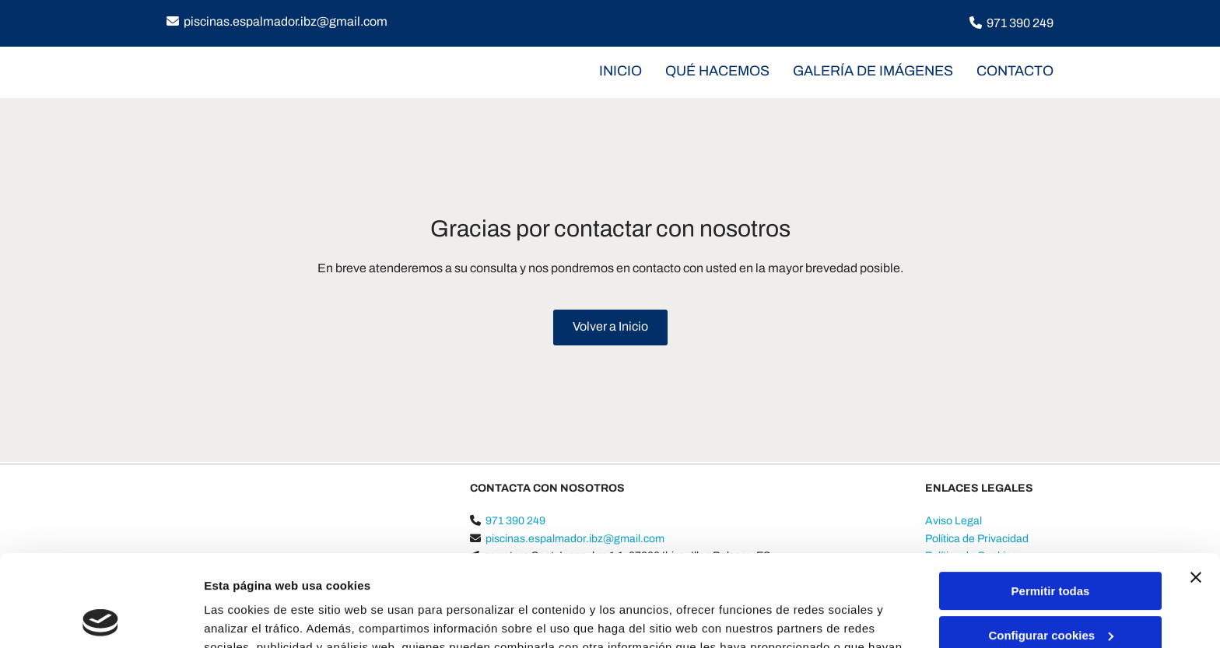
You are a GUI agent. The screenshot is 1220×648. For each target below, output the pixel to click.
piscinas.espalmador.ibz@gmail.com (285, 21)
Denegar (1050, 587)
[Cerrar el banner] (1195, 486)
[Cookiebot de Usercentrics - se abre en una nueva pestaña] (101, 617)
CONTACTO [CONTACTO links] (1014, 71)
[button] (610, 327)
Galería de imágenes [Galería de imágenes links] (873, 71)
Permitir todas (1050, 499)
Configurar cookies (1050, 543)
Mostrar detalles (249, 617)
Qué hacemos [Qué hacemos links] (717, 71)
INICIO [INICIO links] (620, 71)
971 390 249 (1020, 23)
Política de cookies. (599, 574)
